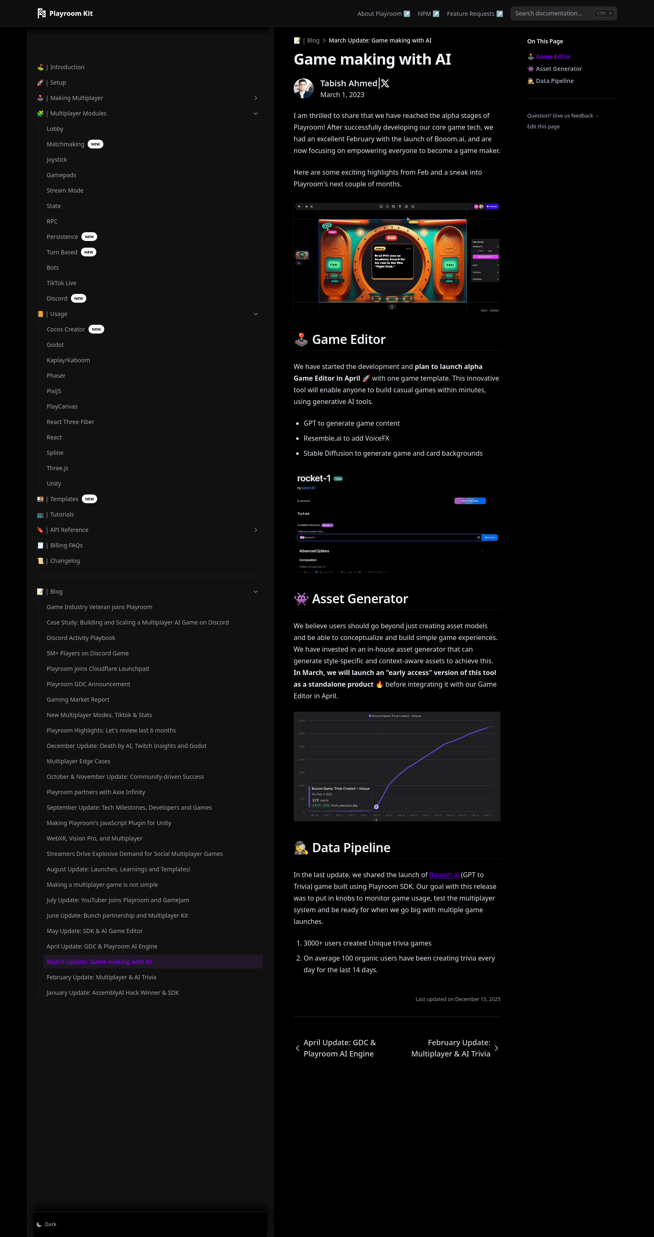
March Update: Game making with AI (77, 1137)
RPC (52, 156)
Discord (66, 232)
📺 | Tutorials (55, 449)
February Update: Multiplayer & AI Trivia (77, 1161)
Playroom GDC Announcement (68, 666)
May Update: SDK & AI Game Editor (77, 1088)
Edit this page (543, 126)
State (54, 140)
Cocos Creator (75, 263)
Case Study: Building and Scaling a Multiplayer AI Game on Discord (81, 574)
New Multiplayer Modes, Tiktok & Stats (80, 706)
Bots (53, 202)
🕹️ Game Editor (549, 56)
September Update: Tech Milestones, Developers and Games (80, 864)
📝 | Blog (78, 526)
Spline (55, 387)
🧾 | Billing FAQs (60, 480)
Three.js (57, 402)
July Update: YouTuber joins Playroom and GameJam (77, 1027)
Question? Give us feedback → (563, 115)
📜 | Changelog (58, 495)
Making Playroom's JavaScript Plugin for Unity (82, 893)
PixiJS (54, 325)
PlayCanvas (62, 341)
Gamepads (61, 109)
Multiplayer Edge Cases (79, 783)
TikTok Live (61, 217)
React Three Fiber (70, 356)
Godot (55, 279)
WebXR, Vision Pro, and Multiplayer (78, 917)
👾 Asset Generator (554, 69)
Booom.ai (304, 1014)
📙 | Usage (78, 248)
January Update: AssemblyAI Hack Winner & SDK (81, 1189)
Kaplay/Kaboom (68, 295)
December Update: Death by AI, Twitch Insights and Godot (82, 759)
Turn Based (71, 186)
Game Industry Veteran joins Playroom (79, 545)
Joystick (57, 94)
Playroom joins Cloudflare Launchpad (82, 642)
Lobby (55, 63)
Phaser (56, 310)
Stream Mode (65, 125)
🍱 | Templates (67, 433)
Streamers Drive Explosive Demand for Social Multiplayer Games (82, 945)
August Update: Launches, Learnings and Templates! (82, 974)
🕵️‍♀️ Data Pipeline (550, 81)
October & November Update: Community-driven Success (76, 807)
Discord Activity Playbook (81, 598)
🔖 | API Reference (78, 464)
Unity (54, 418)
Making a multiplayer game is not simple (76, 998)
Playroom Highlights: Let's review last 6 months (82, 730)
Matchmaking (75, 78)
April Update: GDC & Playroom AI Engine (74, 1112)
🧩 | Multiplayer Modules (78, 48)
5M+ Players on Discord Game (79, 618)
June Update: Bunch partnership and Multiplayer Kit (74, 1060)
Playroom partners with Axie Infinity (79, 836)
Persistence (72, 171)
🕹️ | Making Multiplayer (78, 32)
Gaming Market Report (78, 686)
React (54, 372)
